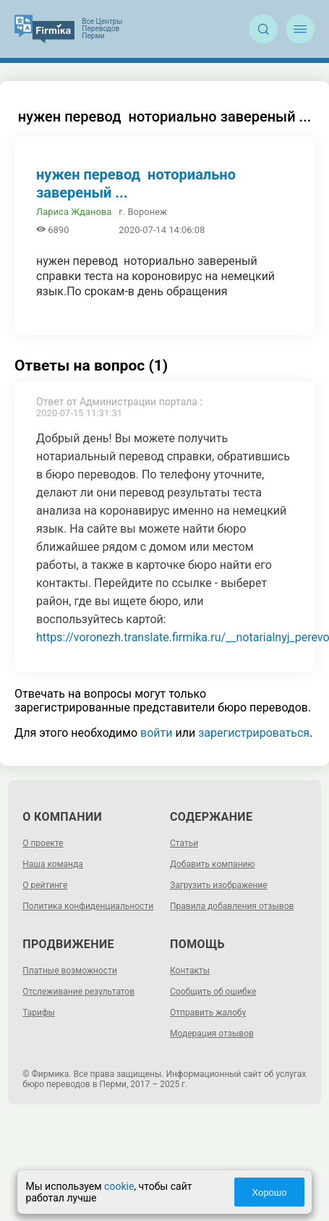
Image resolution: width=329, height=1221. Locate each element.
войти (156, 733)
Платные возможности (69, 971)
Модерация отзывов (212, 1033)
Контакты (190, 971)
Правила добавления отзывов (232, 906)
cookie (119, 1186)
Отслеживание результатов (78, 991)
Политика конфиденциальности (87, 906)
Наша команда (52, 864)
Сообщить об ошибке (213, 991)
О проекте (42, 843)
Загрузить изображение (219, 885)
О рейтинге (44, 885)
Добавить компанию (212, 864)
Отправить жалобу (208, 1012)
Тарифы (38, 1012)
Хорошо (268, 1192)
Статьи (184, 843)
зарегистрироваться (253, 733)
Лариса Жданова (73, 211)
